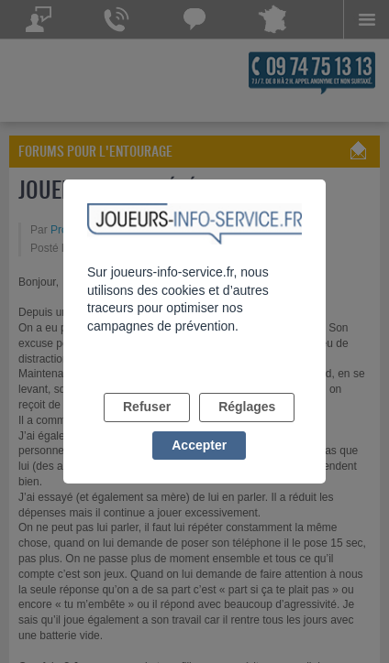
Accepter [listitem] (199, 445)
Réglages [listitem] (246, 406)
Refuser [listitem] (147, 406)
